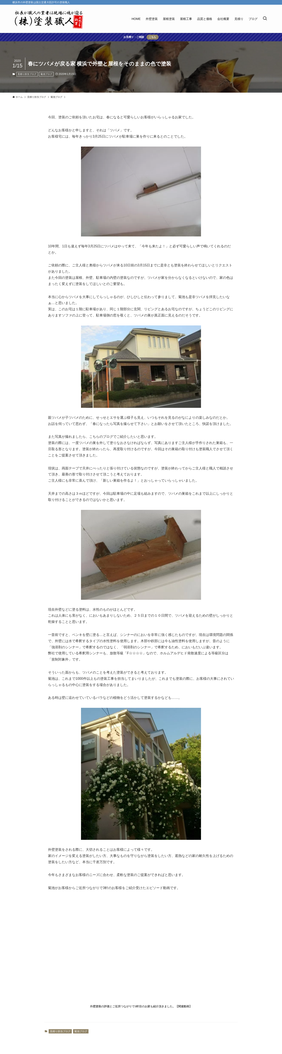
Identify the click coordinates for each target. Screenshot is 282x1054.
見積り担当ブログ (27, 74)
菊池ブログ (46, 74)
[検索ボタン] (265, 19)
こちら (152, 37)
